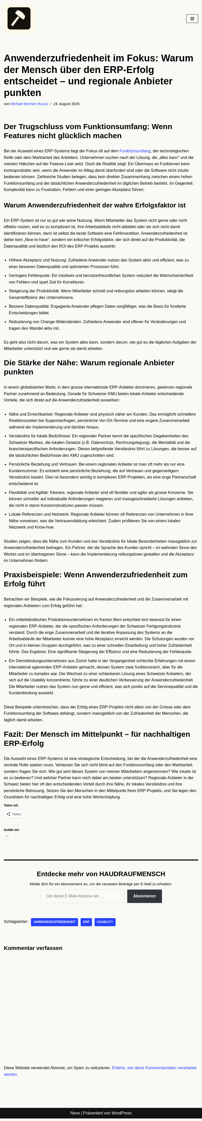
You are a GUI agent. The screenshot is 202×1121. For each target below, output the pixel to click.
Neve (75, 1115)
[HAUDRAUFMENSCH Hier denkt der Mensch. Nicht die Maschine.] (19, 19)
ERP (87, 924)
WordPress (122, 1115)
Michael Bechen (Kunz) (29, 104)
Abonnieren (144, 898)
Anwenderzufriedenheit (55, 924)
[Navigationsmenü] (192, 18)
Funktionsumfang (136, 151)
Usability (105, 924)
